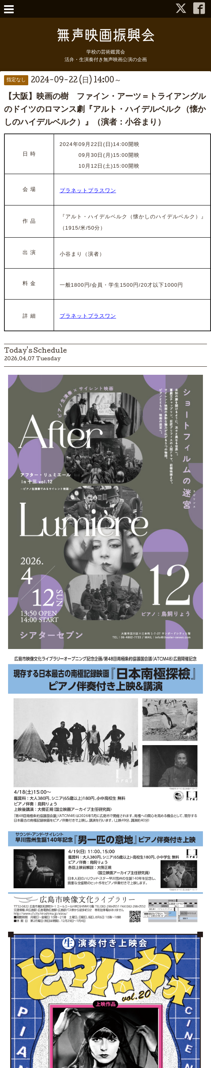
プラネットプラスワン (88, 190)
